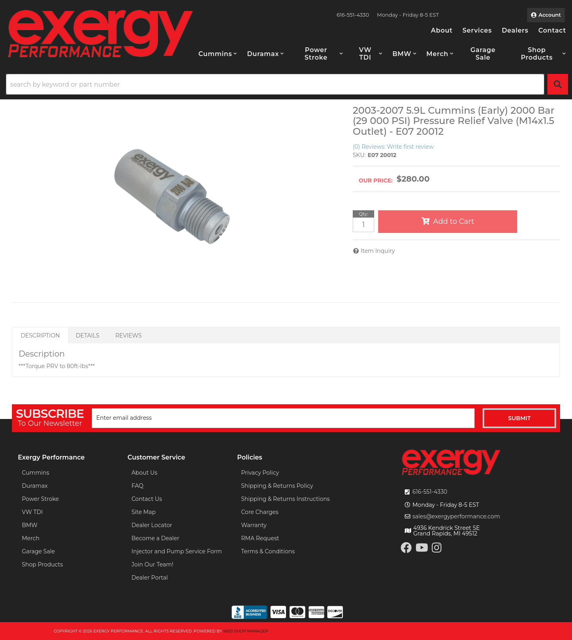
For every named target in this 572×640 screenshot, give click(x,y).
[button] (218, 53)
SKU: (359, 155)
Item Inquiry (378, 250)
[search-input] (275, 84)
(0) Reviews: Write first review (393, 146)
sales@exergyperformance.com (456, 516)
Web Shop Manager (245, 631)
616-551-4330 (429, 491)
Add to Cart (453, 221)
